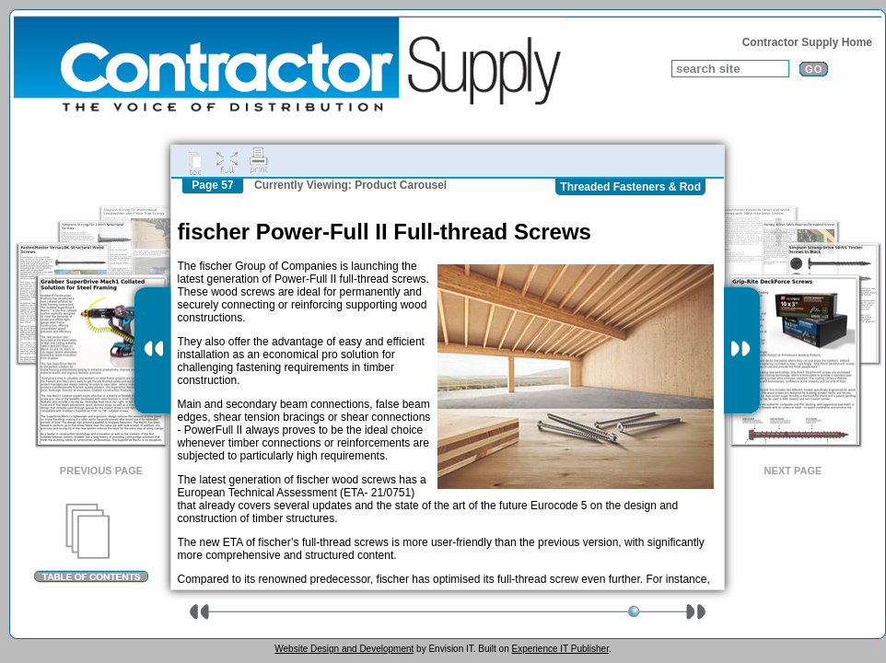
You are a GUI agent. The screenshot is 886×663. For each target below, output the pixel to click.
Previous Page (101, 470)
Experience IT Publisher (559, 649)
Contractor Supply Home (807, 42)
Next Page (793, 470)
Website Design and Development (344, 649)
